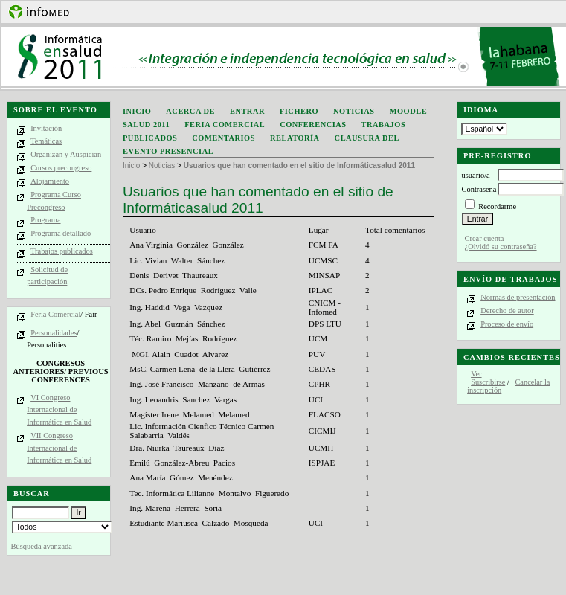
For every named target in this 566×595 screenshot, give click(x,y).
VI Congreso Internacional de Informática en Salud (59, 409)
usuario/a (476, 175)
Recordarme (497, 206)
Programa (45, 220)
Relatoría (295, 138)
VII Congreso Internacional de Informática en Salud (59, 447)
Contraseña (479, 189)
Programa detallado (60, 233)
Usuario (142, 229)
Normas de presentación (517, 297)
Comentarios (223, 138)
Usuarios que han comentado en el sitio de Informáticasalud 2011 (299, 165)
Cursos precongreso (60, 168)
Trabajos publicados (61, 251)
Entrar (247, 111)
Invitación (46, 128)
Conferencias (313, 124)
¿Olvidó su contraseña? (501, 246)
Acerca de (190, 111)
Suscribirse (488, 382)
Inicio (137, 111)
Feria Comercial (55, 314)
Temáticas (46, 141)
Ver (476, 374)
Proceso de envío (506, 324)
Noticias (354, 111)
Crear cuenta (484, 238)
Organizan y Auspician (65, 154)
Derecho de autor (507, 310)
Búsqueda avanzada (41, 546)
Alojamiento (49, 181)
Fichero (299, 111)
